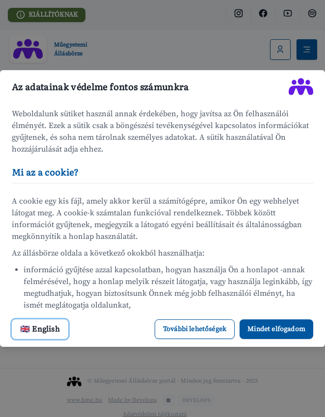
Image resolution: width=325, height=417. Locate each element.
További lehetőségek (194, 329)
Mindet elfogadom (276, 329)
